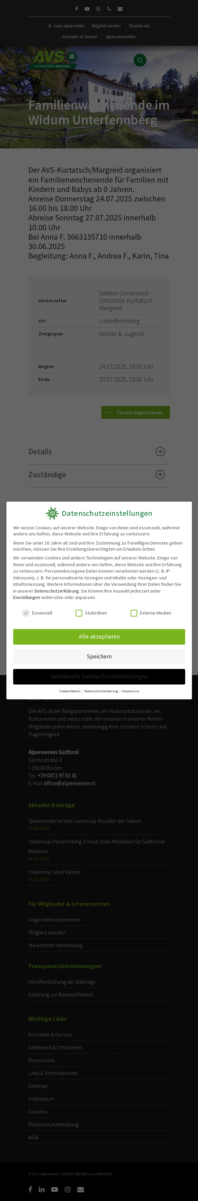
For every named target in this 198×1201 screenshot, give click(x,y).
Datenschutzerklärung (56, 591)
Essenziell (37, 613)
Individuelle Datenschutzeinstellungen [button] (99, 674)
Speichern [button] (99, 655)
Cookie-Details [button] (71, 689)
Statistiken (91, 613)
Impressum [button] (129, 689)
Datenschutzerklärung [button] (101, 689)
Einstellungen (26, 597)
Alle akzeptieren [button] (99, 636)
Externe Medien (150, 613)
